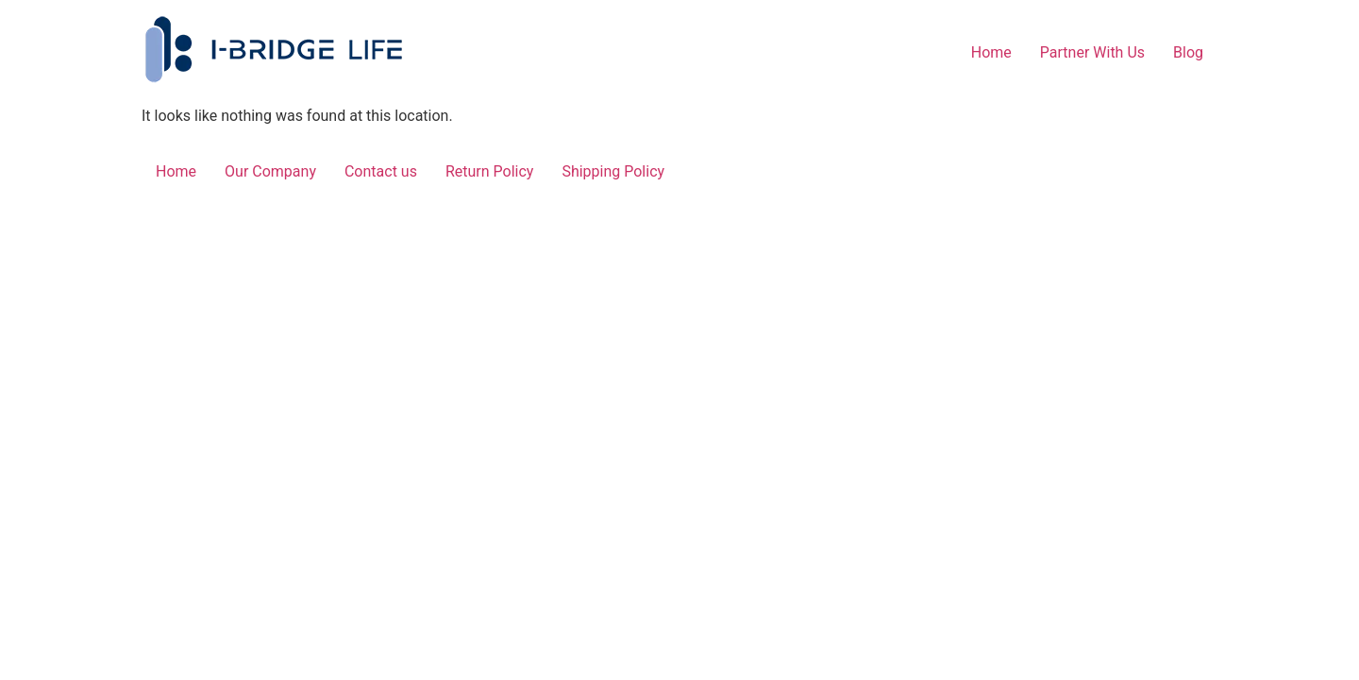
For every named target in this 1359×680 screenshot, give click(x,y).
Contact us (380, 171)
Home (991, 52)
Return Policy (489, 171)
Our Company (270, 171)
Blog (1188, 52)
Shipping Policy (613, 171)
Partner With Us (1092, 52)
